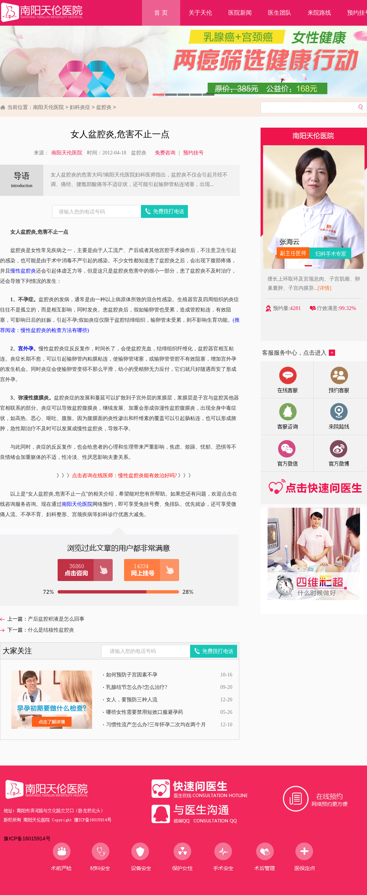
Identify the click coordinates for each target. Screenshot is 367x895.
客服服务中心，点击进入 (298, 353)
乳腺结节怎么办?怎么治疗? (136, 687)
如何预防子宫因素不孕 (131, 674)
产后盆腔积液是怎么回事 (56, 619)
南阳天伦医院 (48, 107)
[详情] (330, 288)
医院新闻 (240, 13)
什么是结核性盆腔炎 (51, 630)
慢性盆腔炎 (23, 271)
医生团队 (279, 13)
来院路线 (319, 13)
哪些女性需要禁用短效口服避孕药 (144, 712)
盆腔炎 (104, 107)
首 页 (160, 13)
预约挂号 (193, 153)
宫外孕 (25, 348)
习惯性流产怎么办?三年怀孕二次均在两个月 (156, 724)
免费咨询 (165, 153)
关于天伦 (200, 13)
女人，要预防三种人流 (131, 699)
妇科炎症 (80, 107)
